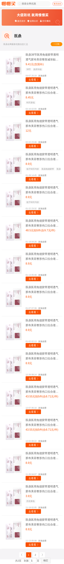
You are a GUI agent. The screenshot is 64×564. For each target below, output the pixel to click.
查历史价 (57, 4)
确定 (45, 560)
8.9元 (29, 163)
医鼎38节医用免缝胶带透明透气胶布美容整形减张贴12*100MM (42, 57)
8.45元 (30, 97)
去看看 (34, 79)
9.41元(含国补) (35, 64)
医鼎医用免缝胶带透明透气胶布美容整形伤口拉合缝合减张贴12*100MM (42, 90)
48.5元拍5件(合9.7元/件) (40, 230)
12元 (28, 130)
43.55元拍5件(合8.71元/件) (42, 396)
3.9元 (29, 496)
